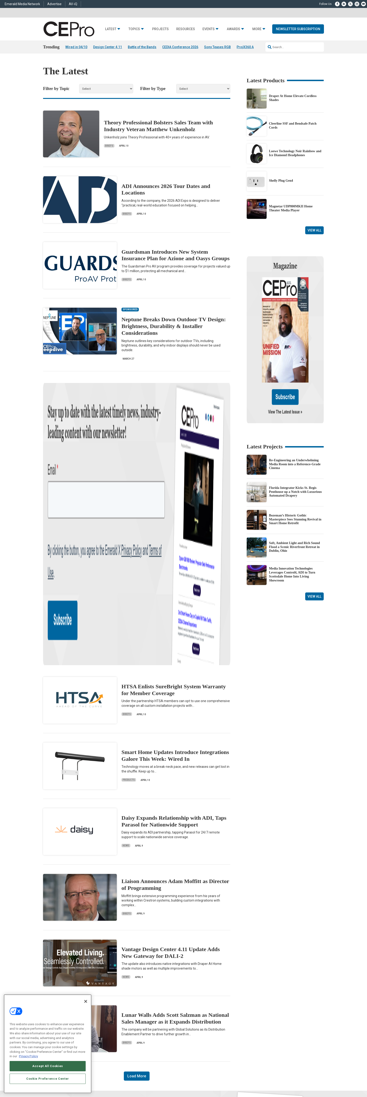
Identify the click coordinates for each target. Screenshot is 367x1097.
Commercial (131, 1007)
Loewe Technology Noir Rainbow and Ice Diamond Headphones (295, 153)
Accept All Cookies (47, 1066)
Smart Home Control (136, 1013)
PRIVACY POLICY (311, 1079)
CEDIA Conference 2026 (180, 47)
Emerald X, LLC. (289, 1072)
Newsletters (191, 1019)
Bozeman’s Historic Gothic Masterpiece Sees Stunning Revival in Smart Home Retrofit (295, 470)
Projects (160, 29)
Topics (134, 29)
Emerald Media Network (22, 4)
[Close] (86, 1001)
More (256, 29)
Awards (233, 29)
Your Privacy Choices (253, 1079)
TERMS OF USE (288, 1079)
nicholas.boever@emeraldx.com (262, 1034)
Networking (131, 1001)
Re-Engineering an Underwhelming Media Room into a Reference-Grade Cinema (295, 415)
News (126, 634)
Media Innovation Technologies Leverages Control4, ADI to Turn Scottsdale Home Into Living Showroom (292, 525)
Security (128, 1030)
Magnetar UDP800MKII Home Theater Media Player (290, 208)
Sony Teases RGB (217, 47)
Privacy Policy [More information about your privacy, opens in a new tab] (28, 1056)
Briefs (109, 145)
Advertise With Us (195, 1001)
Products (129, 568)
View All (314, 230)
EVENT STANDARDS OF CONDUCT (212, 1079)
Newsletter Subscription (298, 29)
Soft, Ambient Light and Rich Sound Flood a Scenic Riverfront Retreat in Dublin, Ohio (294, 497)
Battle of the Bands (142, 47)
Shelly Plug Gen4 (281, 181)
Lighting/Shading (134, 1024)
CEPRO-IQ (190, 1024)
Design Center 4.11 (107, 47)
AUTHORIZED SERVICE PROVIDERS (165, 1079)
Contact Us (250, 1041)
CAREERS (134, 1079)
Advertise (54, 4)
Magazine (189, 1013)
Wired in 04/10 (76, 47)
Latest (110, 29)
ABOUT (121, 1079)
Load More (136, 864)
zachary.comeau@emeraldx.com (263, 1017)
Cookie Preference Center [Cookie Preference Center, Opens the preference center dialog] (47, 1078)
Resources (185, 29)
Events (208, 29)
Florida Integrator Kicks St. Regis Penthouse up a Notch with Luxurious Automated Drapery (295, 442)
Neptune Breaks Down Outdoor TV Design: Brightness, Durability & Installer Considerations (173, 326)
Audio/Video (131, 1019)
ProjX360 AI (246, 47)
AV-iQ (73, 4)
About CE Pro (192, 1007)
